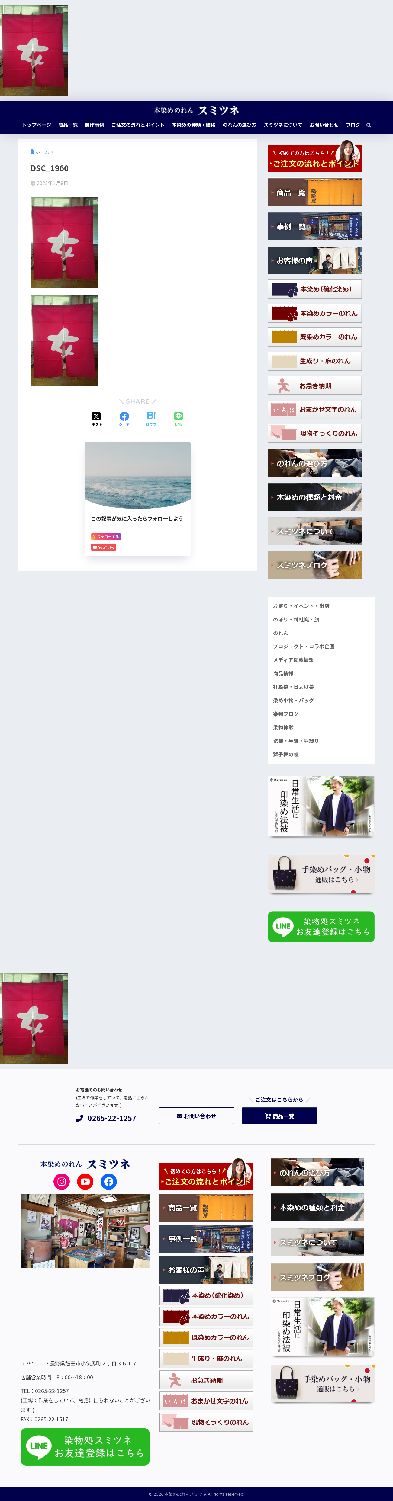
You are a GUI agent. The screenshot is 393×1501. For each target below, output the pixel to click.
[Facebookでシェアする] (124, 419)
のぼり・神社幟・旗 (296, 619)
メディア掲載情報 (293, 659)
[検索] (365, 124)
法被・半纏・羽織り (296, 740)
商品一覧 (279, 1116)
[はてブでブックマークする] (151, 419)
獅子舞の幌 (286, 754)
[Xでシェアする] (97, 419)
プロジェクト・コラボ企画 (304, 646)
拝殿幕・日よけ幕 (293, 686)
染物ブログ (286, 713)
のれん (280, 633)
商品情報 (283, 673)
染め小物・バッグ (293, 700)
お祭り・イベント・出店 (301, 605)
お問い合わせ (196, 1116)
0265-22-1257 (106, 1118)
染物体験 (283, 727)
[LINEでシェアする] (178, 419)
